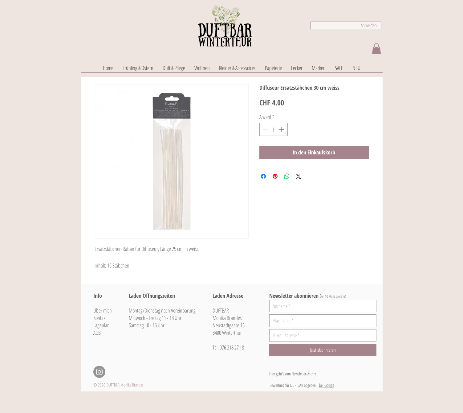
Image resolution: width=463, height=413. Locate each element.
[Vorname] (321, 306)
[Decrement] (265, 129)
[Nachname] (321, 320)
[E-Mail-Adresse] (321, 335)
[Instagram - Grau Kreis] (99, 372)
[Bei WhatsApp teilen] (286, 176)
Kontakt (100, 317)
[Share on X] (298, 176)
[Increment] (282, 129)
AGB (97, 332)
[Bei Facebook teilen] (263, 176)
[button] (376, 48)
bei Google (326, 385)
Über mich (102, 310)
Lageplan (101, 325)
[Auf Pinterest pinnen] (275, 176)
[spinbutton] (273, 129)
